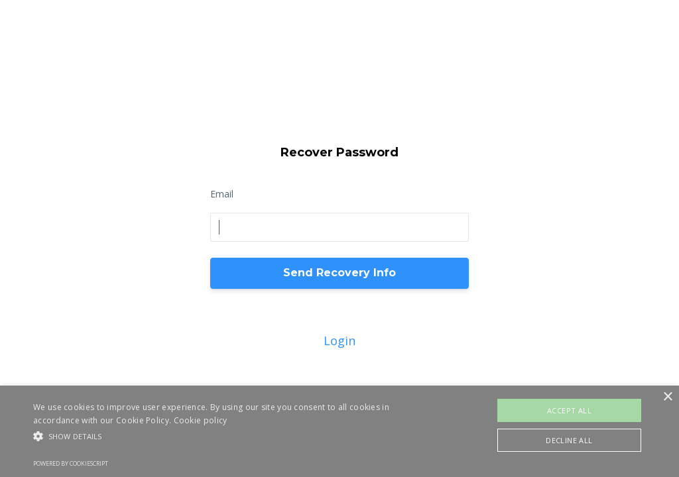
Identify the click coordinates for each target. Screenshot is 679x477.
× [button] (667, 397)
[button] (232, 436)
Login (339, 340)
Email (221, 193)
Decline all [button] (569, 440)
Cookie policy (200, 420)
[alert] (339, 431)
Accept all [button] (569, 410)
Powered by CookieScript (70, 463)
